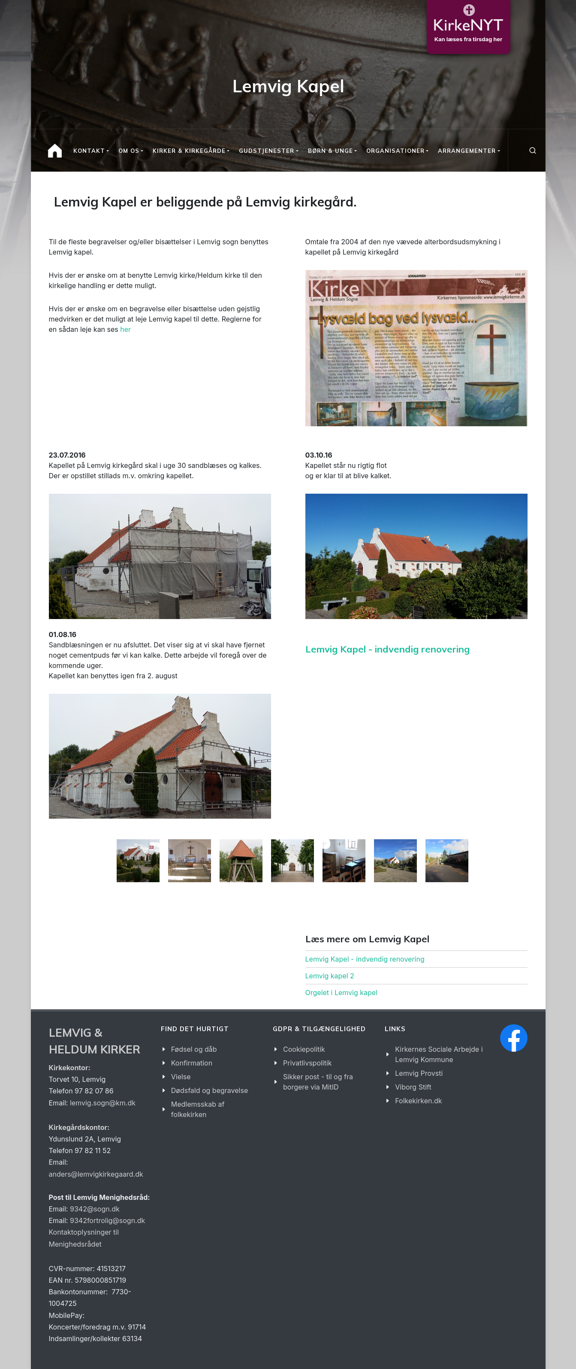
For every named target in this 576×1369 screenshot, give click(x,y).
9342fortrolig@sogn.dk (107, 1220)
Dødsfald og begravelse (209, 1090)
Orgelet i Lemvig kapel (341, 992)
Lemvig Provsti (419, 1073)
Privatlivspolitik (307, 1063)
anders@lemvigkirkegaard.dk (96, 1174)
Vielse (181, 1076)
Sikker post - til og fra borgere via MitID (318, 1081)
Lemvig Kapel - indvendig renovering (387, 649)
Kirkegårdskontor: (79, 1127)
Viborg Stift (413, 1087)
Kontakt (89, 150)
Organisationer (395, 150)
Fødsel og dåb (194, 1049)
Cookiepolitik (304, 1049)
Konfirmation (191, 1063)
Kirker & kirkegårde (189, 150)
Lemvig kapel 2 (329, 975)
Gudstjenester (266, 150)
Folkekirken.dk (418, 1100)
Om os (128, 150)
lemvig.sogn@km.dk (103, 1103)
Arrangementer (467, 150)
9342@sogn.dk (95, 1209)
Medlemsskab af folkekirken (198, 1109)
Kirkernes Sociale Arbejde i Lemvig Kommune (439, 1054)
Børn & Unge (330, 150)
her (125, 329)
